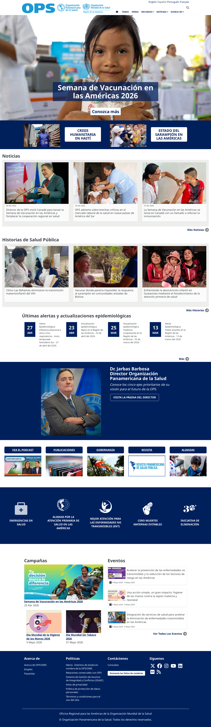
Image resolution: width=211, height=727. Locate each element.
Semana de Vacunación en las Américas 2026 (53, 599)
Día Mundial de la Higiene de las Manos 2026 (43, 634)
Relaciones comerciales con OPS (84, 670)
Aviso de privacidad (76, 682)
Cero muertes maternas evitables (147, 520)
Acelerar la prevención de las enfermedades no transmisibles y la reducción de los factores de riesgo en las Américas (156, 571)
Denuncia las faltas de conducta (126, 671)
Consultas (113, 663)
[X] (152, 664)
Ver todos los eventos (167, 631)
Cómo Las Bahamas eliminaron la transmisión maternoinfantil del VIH (34, 292)
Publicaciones (64, 448)
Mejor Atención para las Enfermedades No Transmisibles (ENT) (105, 520)
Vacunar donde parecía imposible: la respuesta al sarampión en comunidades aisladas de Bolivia (104, 293)
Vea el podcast (23, 448)
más (181, 359)
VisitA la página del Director (135, 397)
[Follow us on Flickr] (152, 670)
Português (173, 2)
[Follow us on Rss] (159, 670)
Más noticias (195, 230)
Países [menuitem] (135, 11)
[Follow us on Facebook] (159, 664)
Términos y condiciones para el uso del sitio (83, 696)
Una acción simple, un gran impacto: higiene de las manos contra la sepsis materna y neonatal (154, 594)
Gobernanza (105, 448)
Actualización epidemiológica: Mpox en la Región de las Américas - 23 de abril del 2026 (92, 330)
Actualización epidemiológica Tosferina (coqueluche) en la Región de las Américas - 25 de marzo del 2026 (132, 333)
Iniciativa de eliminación (190, 520)
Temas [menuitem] (125, 11)
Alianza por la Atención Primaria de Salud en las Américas (63, 520)
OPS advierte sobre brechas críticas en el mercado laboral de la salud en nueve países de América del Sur (104, 213)
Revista (147, 448)
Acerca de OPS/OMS (35, 663)
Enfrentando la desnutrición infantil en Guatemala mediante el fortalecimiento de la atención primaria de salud (172, 293)
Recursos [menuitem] (146, 11)
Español (162, 2)
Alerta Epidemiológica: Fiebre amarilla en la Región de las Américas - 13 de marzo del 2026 (175, 331)
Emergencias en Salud (21, 520)
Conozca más (105, 111)
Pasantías (29, 671)
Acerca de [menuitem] (176, 11)
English (153, 2)
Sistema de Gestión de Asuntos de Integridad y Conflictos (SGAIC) (84, 676)
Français (184, 2)
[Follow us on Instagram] (166, 664)
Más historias (195, 310)
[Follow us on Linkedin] (180, 664)
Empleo (28, 667)
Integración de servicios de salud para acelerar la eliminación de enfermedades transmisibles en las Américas (156, 616)
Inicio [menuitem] (117, 12)
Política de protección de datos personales (83, 688)
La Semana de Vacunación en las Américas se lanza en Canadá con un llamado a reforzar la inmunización (172, 213)
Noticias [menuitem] (161, 11)
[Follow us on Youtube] (173, 664)
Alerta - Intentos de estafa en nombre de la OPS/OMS (82, 664)
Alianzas (188, 448)
